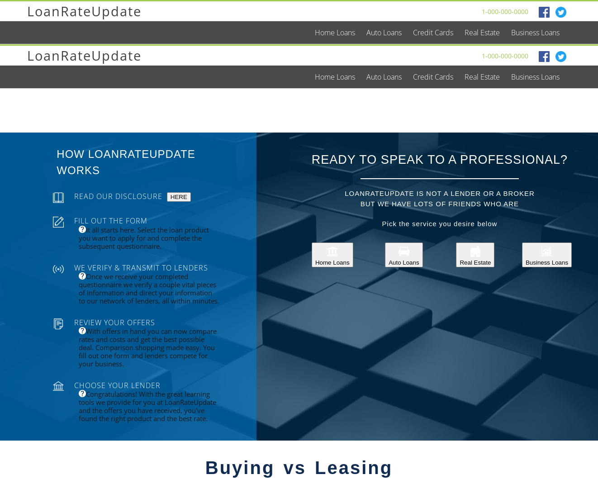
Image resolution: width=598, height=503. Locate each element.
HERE (179, 197)
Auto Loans (404, 255)
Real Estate (475, 255)
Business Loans (547, 255)
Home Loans (332, 255)
